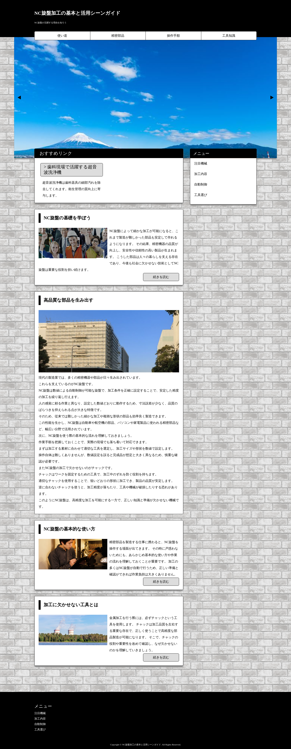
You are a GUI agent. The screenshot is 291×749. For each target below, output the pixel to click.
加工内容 (200, 174)
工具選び (200, 195)
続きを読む (161, 277)
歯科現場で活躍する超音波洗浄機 (70, 169)
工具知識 (228, 35)
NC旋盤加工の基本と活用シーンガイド (77, 13)
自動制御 (200, 184)
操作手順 (173, 35)
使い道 (62, 35)
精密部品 (117, 35)
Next (271, 97)
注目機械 (200, 163)
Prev (19, 97)
